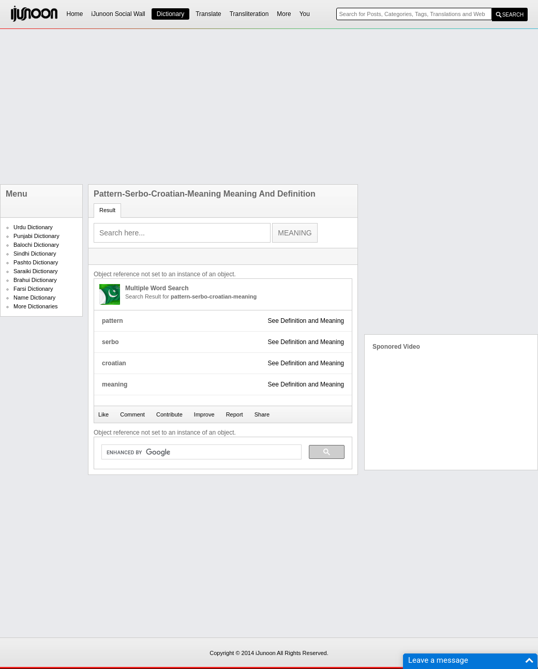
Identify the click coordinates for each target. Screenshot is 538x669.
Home (75, 14)
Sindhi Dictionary (34, 253)
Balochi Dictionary (36, 245)
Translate (208, 14)
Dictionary (170, 14)
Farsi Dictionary (33, 289)
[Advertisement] (163, 106)
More (284, 14)
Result (107, 210)
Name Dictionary (34, 297)
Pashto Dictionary (35, 262)
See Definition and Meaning (306, 320)
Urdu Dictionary (33, 227)
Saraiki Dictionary (35, 271)
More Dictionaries (35, 306)
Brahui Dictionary (35, 280)
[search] (200, 452)
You (305, 14)
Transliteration (249, 14)
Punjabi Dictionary (36, 236)
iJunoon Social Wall (118, 14)
